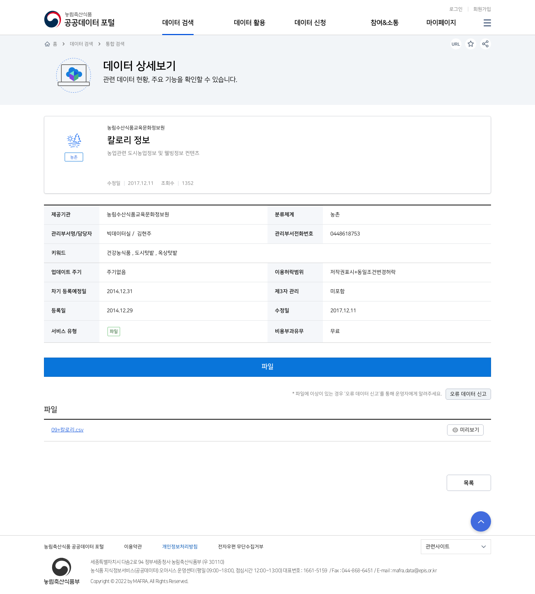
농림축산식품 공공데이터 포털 (74, 546)
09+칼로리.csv (67, 430)
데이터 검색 (178, 23)
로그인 (456, 9)
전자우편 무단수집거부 (240, 546)
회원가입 (482, 9)
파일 (267, 367)
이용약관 (133, 546)
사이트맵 (486, 22)
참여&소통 (385, 23)
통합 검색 (115, 44)
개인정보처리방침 (180, 546)
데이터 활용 (249, 23)
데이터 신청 (310, 23)
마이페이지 (441, 23)
